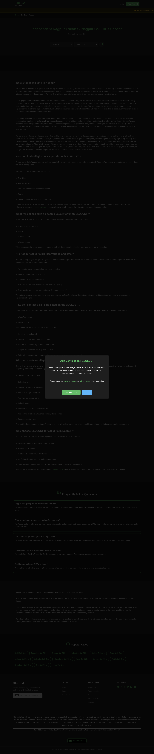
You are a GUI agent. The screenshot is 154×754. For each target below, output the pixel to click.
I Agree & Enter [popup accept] (71, 392)
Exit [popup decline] (87, 392)
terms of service (70, 381)
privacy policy (85, 381)
